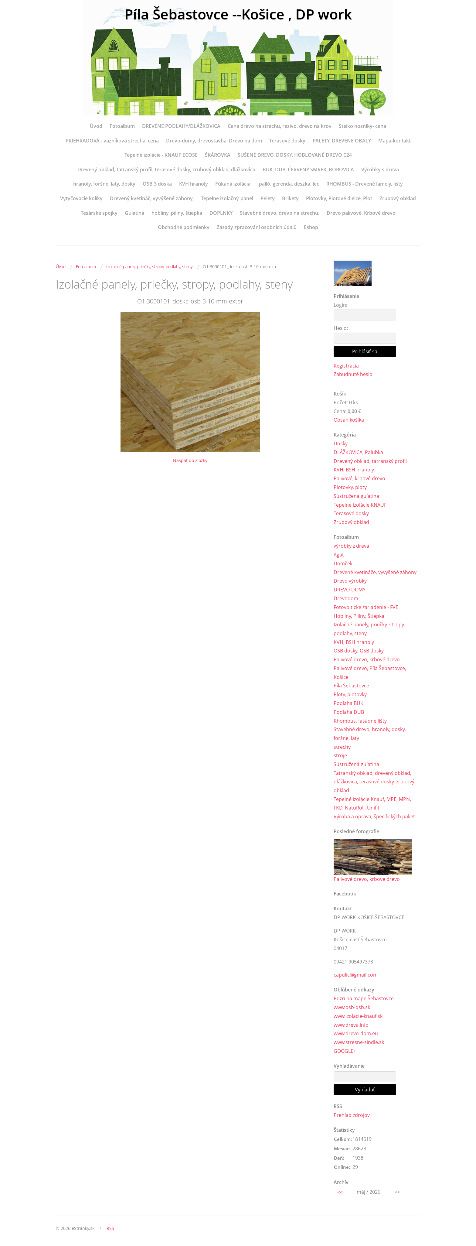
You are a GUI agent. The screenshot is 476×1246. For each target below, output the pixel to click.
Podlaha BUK (348, 703)
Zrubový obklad (397, 198)
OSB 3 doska (157, 183)
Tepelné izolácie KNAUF (360, 504)
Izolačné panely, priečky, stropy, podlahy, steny (149, 266)
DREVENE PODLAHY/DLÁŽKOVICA (181, 126)
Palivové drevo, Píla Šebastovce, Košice (370, 673)
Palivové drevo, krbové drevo (367, 659)
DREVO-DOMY (349, 590)
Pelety (267, 198)
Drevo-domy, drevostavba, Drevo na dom (214, 140)
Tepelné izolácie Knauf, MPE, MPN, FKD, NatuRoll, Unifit (372, 804)
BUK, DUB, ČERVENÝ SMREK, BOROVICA (308, 169)
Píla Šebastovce (351, 686)
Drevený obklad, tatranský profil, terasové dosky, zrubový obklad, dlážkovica (166, 169)
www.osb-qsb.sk (352, 1008)
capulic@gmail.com (356, 975)
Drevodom (346, 598)
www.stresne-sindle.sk (359, 1043)
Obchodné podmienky (183, 227)
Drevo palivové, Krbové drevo (361, 213)
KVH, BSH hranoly (354, 470)
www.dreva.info (351, 1025)
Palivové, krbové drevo (359, 478)
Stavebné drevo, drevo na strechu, (279, 213)
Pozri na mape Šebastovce (364, 999)
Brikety (290, 198)
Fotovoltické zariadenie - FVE (366, 607)
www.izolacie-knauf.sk (358, 1017)
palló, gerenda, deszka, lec (289, 183)
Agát (339, 555)
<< (340, 1193)
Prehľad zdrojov (352, 1116)
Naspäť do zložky (190, 460)
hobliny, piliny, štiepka (176, 213)
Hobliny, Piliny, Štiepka (359, 616)
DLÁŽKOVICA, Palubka (358, 452)
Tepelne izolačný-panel (227, 198)
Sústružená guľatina (356, 496)
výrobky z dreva (351, 546)
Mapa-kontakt (394, 140)
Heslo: (341, 328)
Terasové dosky (287, 140)
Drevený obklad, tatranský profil (370, 461)
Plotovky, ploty (350, 487)
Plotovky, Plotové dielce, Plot (339, 198)
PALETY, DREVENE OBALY (342, 140)
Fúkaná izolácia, (233, 183)
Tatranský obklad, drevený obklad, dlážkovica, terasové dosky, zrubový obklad (374, 782)
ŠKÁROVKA (217, 155)
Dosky (341, 443)
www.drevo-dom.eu (356, 1034)
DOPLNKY (221, 213)
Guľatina (134, 213)
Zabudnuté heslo (353, 374)
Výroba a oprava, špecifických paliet (374, 817)
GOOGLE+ (345, 1052)
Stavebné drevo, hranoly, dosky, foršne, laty (370, 734)
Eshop (311, 227)
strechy (342, 747)
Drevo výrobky (350, 581)
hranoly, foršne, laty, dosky (104, 183)
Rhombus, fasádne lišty (360, 721)
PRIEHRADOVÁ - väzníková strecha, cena (112, 140)
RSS (110, 1229)
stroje (340, 756)
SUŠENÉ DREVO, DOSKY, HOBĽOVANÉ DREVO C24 (295, 155)
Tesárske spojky (99, 213)
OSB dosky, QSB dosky (359, 651)
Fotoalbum (122, 126)
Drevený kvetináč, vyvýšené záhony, (152, 198)
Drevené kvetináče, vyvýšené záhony (375, 572)
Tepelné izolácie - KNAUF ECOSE (161, 155)
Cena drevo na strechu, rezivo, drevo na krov (280, 126)
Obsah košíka (349, 420)
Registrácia (346, 365)
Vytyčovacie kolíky (81, 198)
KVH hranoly (193, 183)
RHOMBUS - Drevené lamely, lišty (364, 183)
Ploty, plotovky (350, 695)
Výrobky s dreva (380, 169)
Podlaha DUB (349, 712)
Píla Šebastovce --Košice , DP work (238, 14)
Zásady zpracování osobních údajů (257, 227)
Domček (343, 563)
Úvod (96, 126)
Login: (340, 305)
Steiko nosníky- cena (362, 126)
